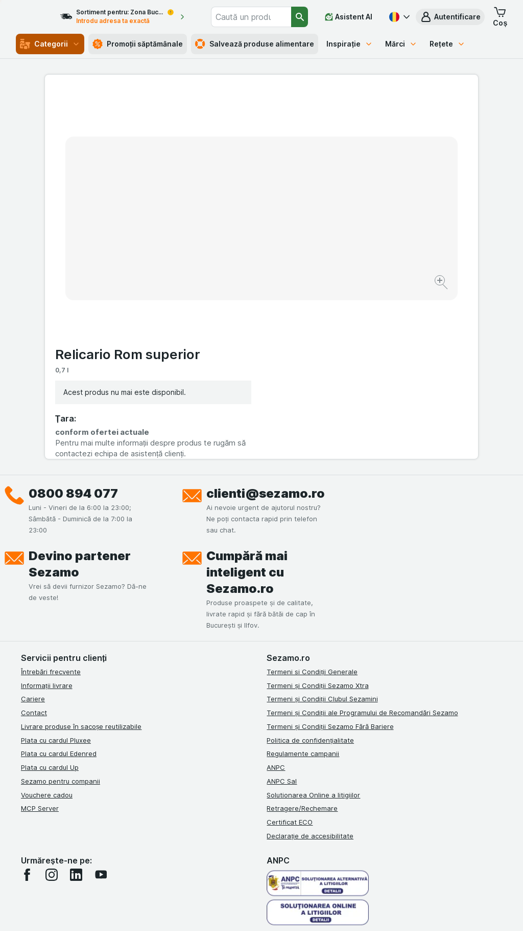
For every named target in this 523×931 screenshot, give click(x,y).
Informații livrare (47, 515)
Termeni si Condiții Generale (312, 501)
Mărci (401, 43)
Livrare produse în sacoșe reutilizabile (81, 555)
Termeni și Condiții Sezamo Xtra (317, 515)
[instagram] (51, 704)
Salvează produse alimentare (254, 44)
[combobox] (263, 17)
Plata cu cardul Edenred (59, 583)
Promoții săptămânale (137, 44)
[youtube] (100, 704)
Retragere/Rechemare (302, 638)
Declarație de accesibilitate (310, 665)
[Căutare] (300, 17)
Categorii (50, 44)
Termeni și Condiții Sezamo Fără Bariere (330, 555)
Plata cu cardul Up (50, 596)
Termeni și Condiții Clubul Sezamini (322, 528)
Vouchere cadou (47, 624)
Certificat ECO (290, 651)
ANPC (276, 596)
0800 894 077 (73, 322)
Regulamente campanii (303, 583)
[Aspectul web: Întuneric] (317, 910)
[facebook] (27, 704)
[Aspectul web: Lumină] (266, 910)
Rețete (447, 43)
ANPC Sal (282, 610)
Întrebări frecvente (51, 501)
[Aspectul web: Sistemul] (215, 910)
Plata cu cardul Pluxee (56, 569)
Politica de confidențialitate (310, 569)
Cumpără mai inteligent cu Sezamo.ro (247, 401)
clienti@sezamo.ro (265, 322)
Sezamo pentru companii (60, 610)
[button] (450, 17)
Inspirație (349, 43)
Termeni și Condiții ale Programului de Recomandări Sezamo (362, 542)
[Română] (398, 17)
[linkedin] (76, 704)
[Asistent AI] (348, 17)
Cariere (33, 528)
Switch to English (285, 868)
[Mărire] (225, 250)
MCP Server (40, 638)
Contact (34, 542)
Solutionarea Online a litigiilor (313, 624)
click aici (147, 843)
